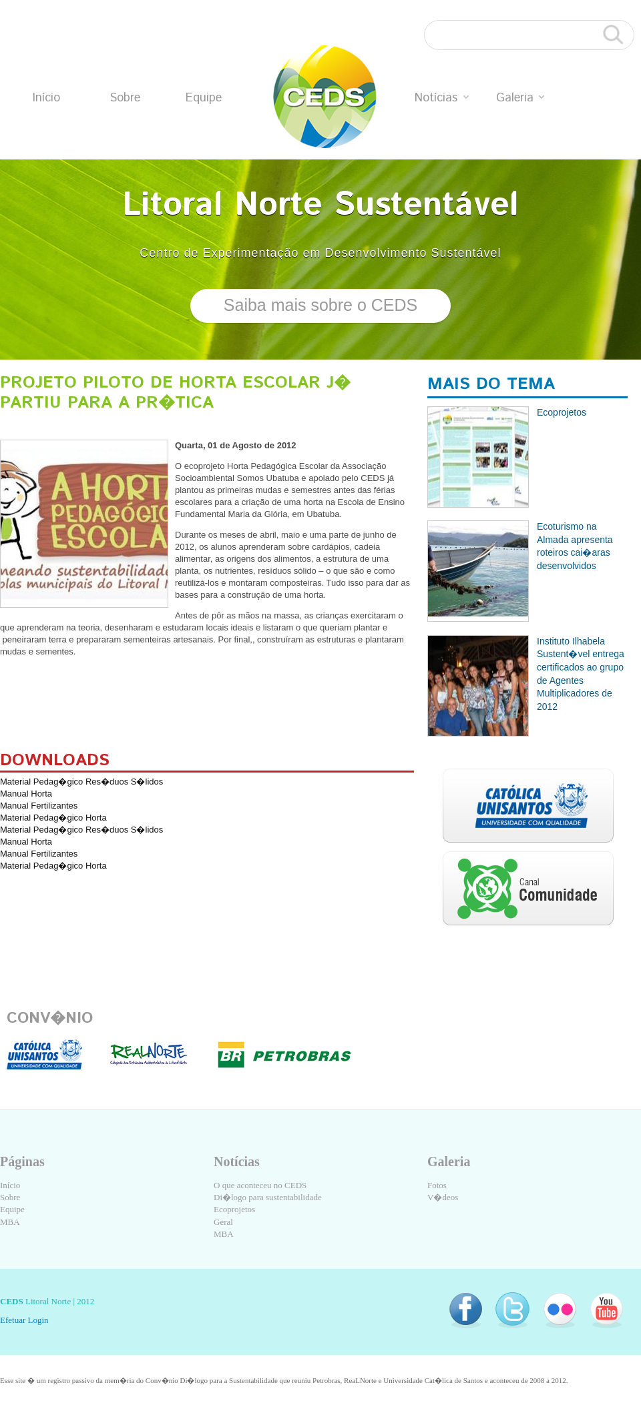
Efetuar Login (24, 1320)
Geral (223, 1222)
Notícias (442, 98)
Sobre (125, 98)
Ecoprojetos (234, 1209)
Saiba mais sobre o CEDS (320, 305)
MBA (10, 1222)
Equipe (204, 98)
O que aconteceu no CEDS (260, 1185)
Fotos (437, 1185)
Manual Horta (26, 794)
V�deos (442, 1197)
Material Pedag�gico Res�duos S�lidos (81, 782)
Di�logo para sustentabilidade (268, 1197)
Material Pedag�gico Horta (53, 818)
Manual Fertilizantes (38, 806)
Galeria (520, 98)
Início (46, 98)
